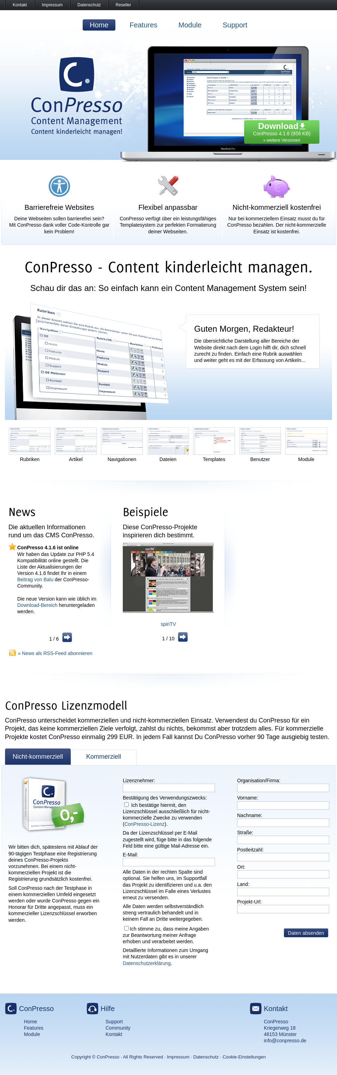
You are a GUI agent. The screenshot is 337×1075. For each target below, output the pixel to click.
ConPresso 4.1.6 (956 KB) (281, 130)
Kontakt (20, 4)
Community (118, 1028)
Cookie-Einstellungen (244, 1057)
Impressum (52, 4)
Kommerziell (103, 756)
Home (99, 25)
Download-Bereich (37, 605)
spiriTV (168, 624)
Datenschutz (89, 4)
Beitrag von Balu (35, 579)
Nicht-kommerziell (38, 756)
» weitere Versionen (281, 140)
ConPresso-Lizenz (145, 824)
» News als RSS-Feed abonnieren (55, 653)
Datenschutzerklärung (147, 963)
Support (235, 25)
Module (190, 25)
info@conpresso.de (285, 1040)
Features (143, 25)
